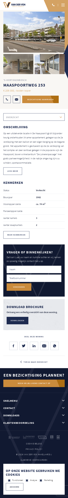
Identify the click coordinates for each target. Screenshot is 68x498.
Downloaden (17, 320)
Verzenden (19, 287)
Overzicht (12, 117)
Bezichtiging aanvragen (40, 99)
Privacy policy (34, 449)
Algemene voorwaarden (34, 460)
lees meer (12, 171)
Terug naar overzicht (36, 362)
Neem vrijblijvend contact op (34, 383)
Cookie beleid (34, 443)
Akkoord (14, 487)
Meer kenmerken (16, 235)
